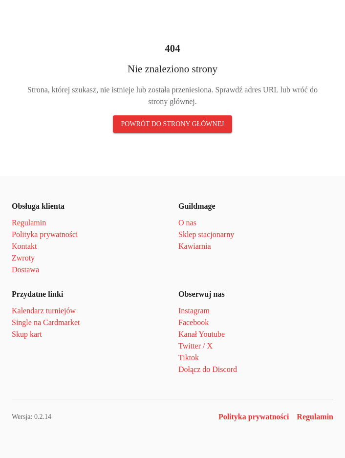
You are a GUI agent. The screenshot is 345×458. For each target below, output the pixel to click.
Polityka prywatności (45, 234)
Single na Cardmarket (46, 322)
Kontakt (24, 246)
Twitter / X (195, 346)
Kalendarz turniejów (44, 310)
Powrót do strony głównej (172, 124)
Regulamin (29, 222)
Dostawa (25, 269)
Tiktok (188, 357)
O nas (187, 222)
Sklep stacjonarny (206, 234)
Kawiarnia (194, 246)
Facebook (193, 322)
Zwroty (23, 258)
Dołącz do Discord (207, 369)
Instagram (194, 310)
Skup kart (27, 334)
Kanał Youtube (201, 334)
